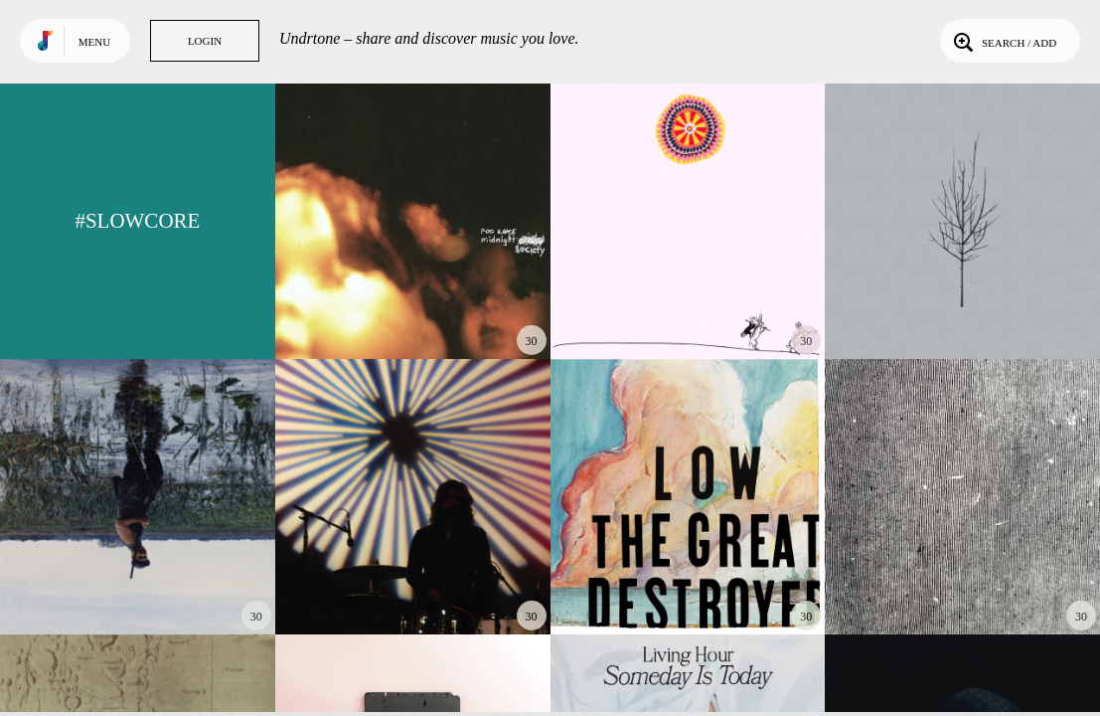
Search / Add (1003, 41)
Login (205, 41)
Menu (94, 42)
